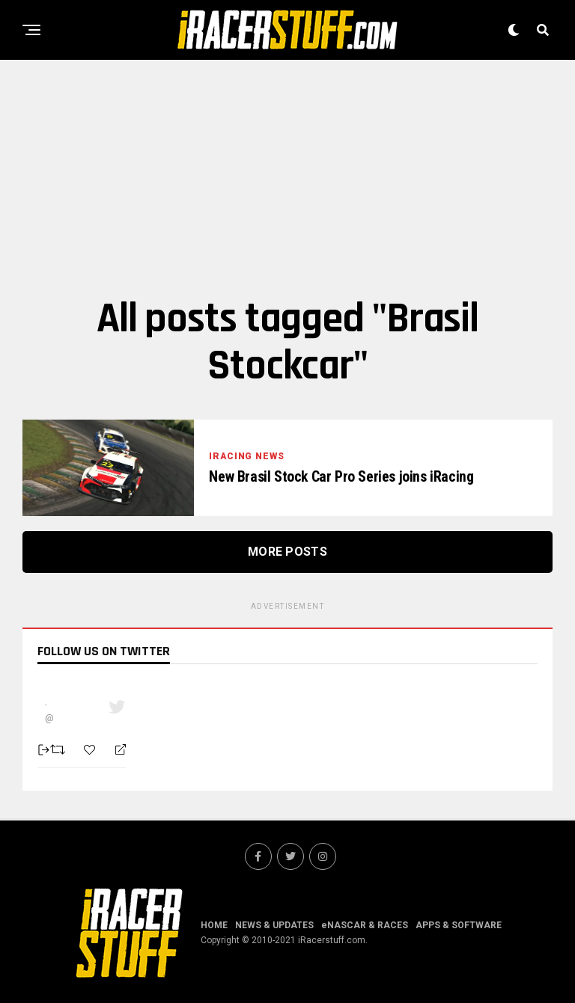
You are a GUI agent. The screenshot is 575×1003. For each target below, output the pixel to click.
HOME (214, 925)
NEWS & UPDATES (274, 925)
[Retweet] (59, 749)
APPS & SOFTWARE (459, 925)
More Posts (287, 552)
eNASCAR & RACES (364, 925)
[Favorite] (91, 750)
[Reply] (114, 750)
